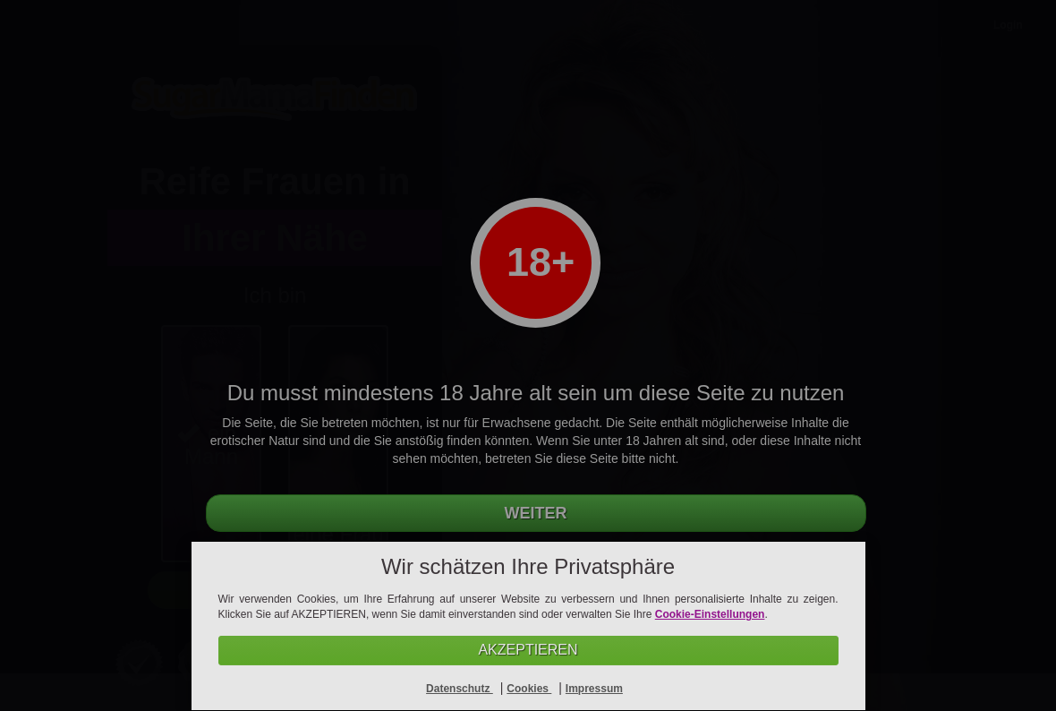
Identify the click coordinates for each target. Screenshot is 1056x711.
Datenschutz (459, 688)
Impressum (594, 688)
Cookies (529, 688)
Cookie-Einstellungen (710, 614)
